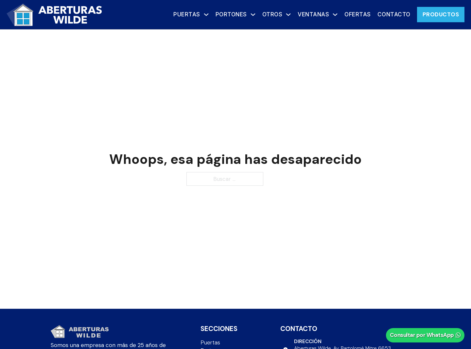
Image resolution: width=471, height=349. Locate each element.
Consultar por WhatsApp (425, 335)
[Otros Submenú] (288, 14)
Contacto (393, 14)
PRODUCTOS (441, 14)
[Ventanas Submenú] (335, 14)
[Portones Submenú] (253, 14)
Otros (272, 14)
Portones (231, 14)
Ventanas (313, 14)
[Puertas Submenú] (206, 14)
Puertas (186, 14)
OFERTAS (357, 14)
